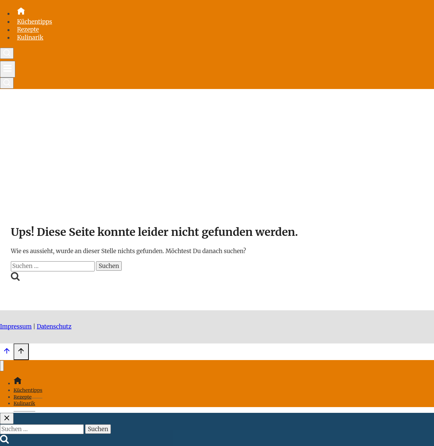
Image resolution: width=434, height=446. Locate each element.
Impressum (16, 326)
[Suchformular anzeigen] (7, 53)
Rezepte (28, 30)
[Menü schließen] (2, 366)
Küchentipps (34, 21)
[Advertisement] (217, 152)
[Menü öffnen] (7, 69)
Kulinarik (30, 37)
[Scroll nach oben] (7, 352)
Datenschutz (54, 326)
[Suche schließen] (7, 418)
